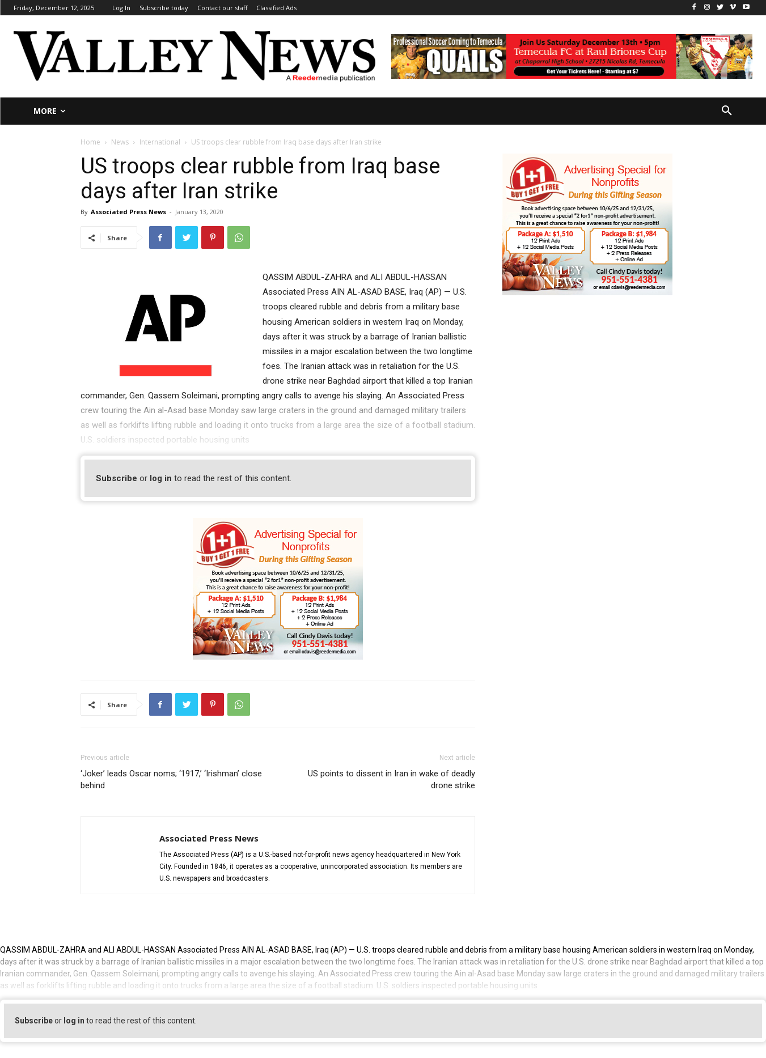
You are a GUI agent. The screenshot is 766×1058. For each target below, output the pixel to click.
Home (90, 142)
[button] (726, 111)
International (159, 142)
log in (161, 478)
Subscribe (116, 478)
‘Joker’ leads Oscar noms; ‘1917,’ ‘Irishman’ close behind (171, 779)
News (120, 142)
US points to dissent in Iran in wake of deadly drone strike (391, 779)
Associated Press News (128, 211)
